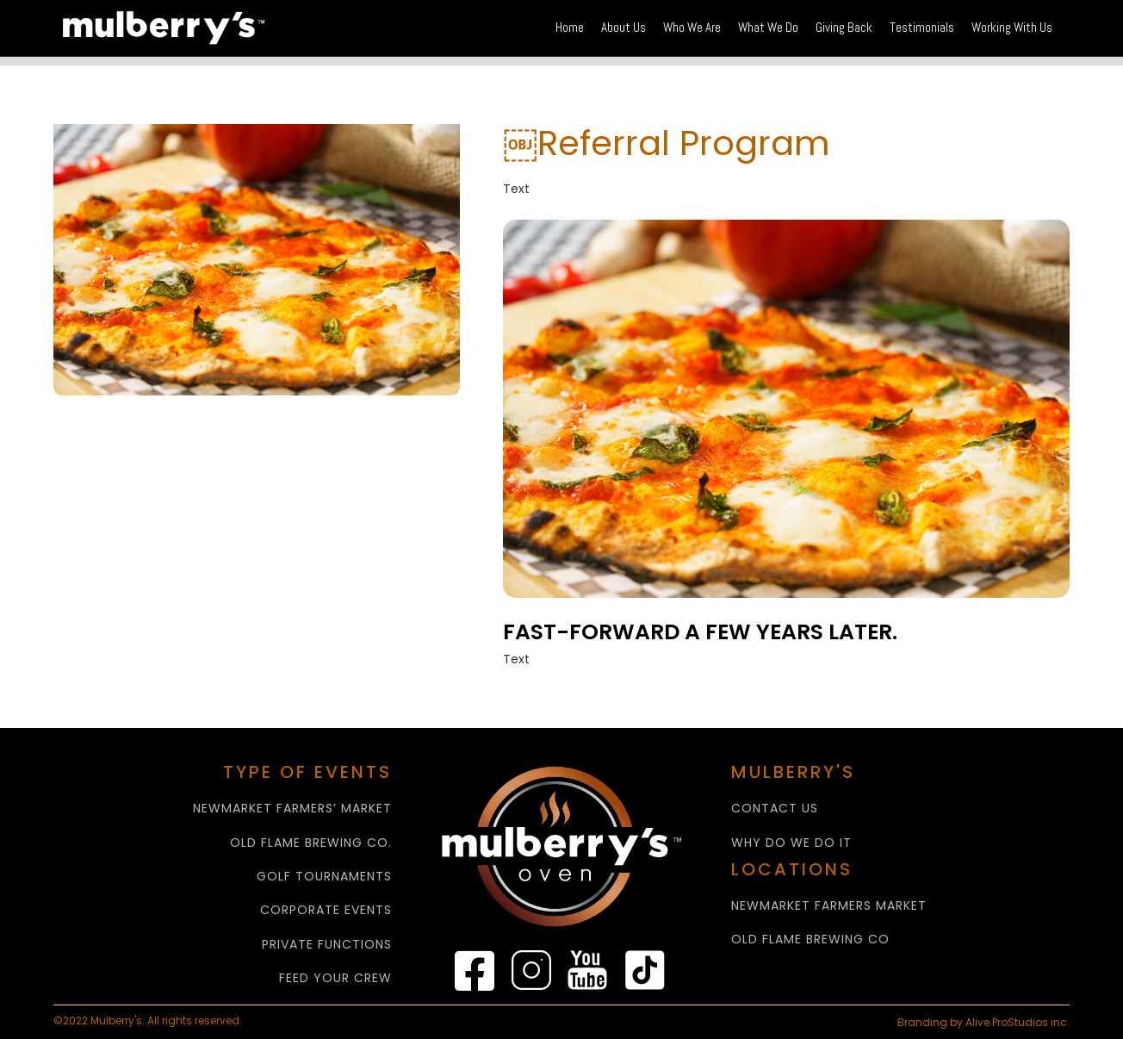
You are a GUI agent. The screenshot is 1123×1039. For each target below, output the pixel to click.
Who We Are (692, 27)
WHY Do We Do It (791, 843)
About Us (623, 27)
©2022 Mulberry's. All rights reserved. (149, 1021)
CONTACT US (774, 808)
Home (569, 27)
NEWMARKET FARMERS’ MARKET (292, 808)
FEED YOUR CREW (335, 978)
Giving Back (844, 27)
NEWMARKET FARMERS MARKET (829, 905)
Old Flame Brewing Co (810, 939)
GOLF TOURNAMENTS (324, 876)
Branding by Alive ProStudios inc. (983, 1022)
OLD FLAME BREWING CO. (311, 843)
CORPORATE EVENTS (326, 910)
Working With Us (1011, 27)
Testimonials (922, 27)
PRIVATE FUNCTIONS (327, 944)
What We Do (768, 27)
